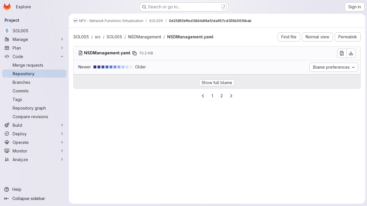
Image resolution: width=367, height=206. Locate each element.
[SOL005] (34, 31)
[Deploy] (34, 134)
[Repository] (34, 74)
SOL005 (81, 36)
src (98, 36)
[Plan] (34, 48)
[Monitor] (34, 151)
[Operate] (34, 142)
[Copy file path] (134, 53)
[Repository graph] (34, 108)
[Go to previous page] (203, 96)
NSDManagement (144, 36)
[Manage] (34, 39)
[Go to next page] (231, 96)
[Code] (34, 56)
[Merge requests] (34, 65)
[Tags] (34, 99)
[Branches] (34, 82)
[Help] (34, 189)
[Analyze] (34, 159)
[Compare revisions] (34, 116)
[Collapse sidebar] (34, 199)
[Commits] (34, 91)
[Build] (34, 125)
